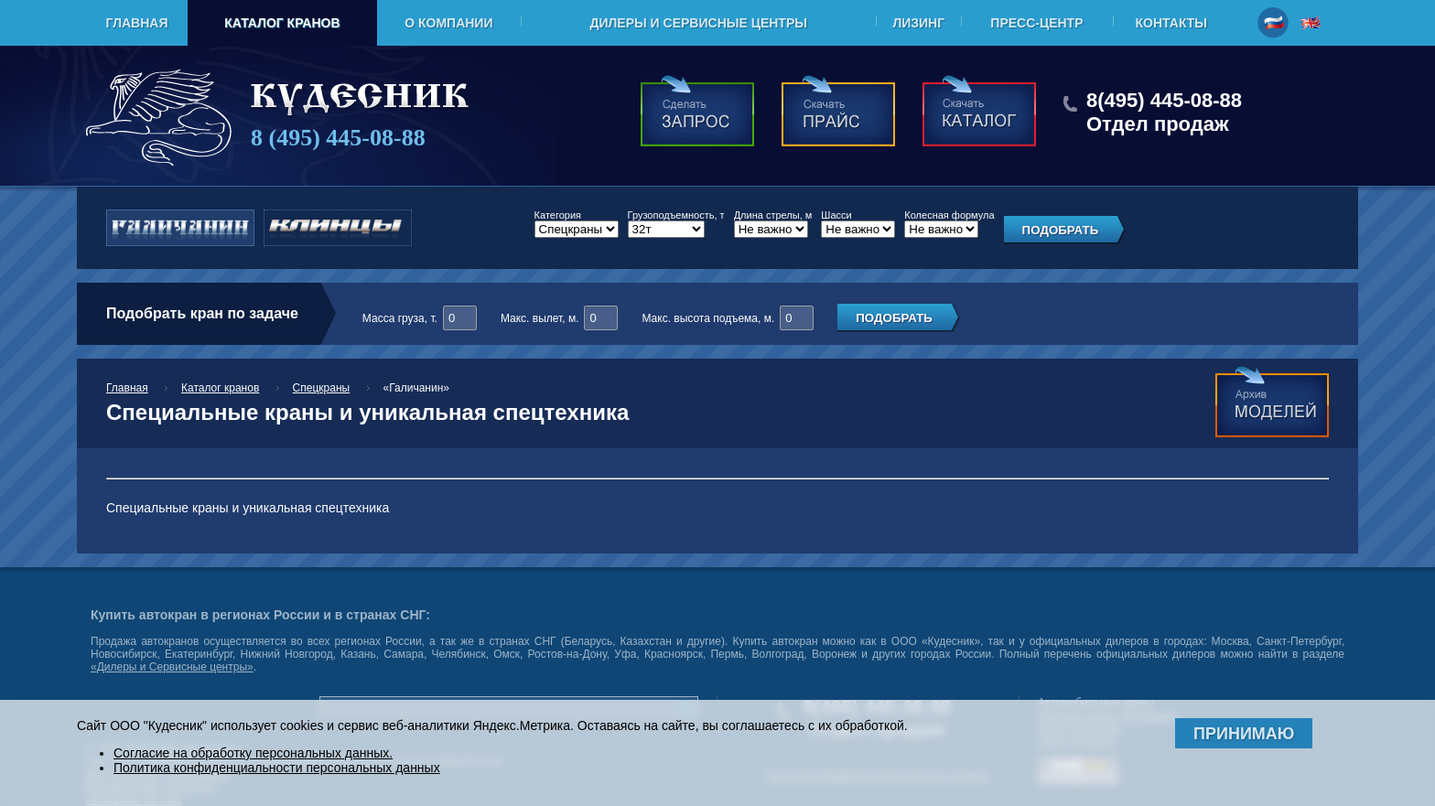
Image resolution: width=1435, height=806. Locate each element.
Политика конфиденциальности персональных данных (276, 767)
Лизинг (918, 23)
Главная (137, 23)
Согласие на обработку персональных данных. (253, 753)
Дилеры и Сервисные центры (697, 23)
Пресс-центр (1036, 23)
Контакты (1171, 23)
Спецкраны (322, 388)
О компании (448, 23)
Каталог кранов (282, 23)
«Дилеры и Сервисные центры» (172, 667)
